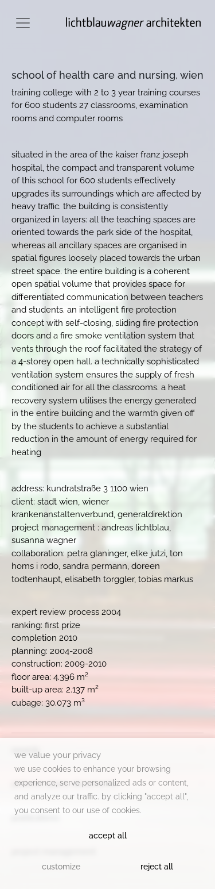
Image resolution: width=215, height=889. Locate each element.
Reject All (156, 866)
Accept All (108, 835)
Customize (61, 866)
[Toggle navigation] (22, 22)
